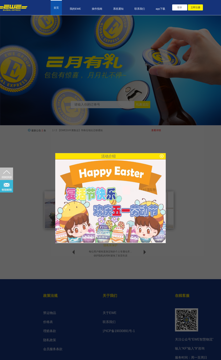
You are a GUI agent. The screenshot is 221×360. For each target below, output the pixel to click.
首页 (56, 7)
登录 (179, 7)
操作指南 (97, 8)
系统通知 (118, 8)
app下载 (160, 8)
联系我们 (139, 8)
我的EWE (75, 8)
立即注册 (195, 7)
